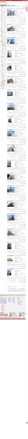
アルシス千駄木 (9, 51)
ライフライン (19, 305)
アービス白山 (9, 91)
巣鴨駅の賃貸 (5, 305)
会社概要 (6, 314)
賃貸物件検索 (3, 82)
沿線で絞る (5, 7)
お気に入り (21, 22)
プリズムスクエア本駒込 (10, 176)
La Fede (8, 247)
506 (8, 173)
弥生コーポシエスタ (9, 9)
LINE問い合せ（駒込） (19, 307)
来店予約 (25, 0)
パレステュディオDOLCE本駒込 (11, 38)
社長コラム (14, 1)
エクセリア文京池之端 (10, 205)
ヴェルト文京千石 (9, 163)
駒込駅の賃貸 (2, 307)
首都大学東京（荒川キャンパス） (14, 308)
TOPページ (1, 4)
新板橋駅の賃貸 (5, 307)
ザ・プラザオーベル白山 (10, 78)
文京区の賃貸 (10, 305)
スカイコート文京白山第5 (10, 274)
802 (8, 199)
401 (8, 144)
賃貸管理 (11, 1)
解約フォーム (2, 314)
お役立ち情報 (24, 307)
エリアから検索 (3, 83)
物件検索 (9, 1)
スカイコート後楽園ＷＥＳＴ (10, 105)
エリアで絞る (2, 7)
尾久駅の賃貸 (5, 309)
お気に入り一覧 (3, 87)
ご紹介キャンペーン (19, 309)
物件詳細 (25, 22)
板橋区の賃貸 (10, 307)
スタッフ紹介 (18, 1)
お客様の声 (23, 1)
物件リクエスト (3, 86)
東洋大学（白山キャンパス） (14, 306)
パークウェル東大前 (9, 189)
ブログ (20, 1)
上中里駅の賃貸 (2, 305)
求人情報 (24, 309)
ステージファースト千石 (10, 118)
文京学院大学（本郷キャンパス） (14, 305)
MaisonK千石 (9, 65)
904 (8, 48)
